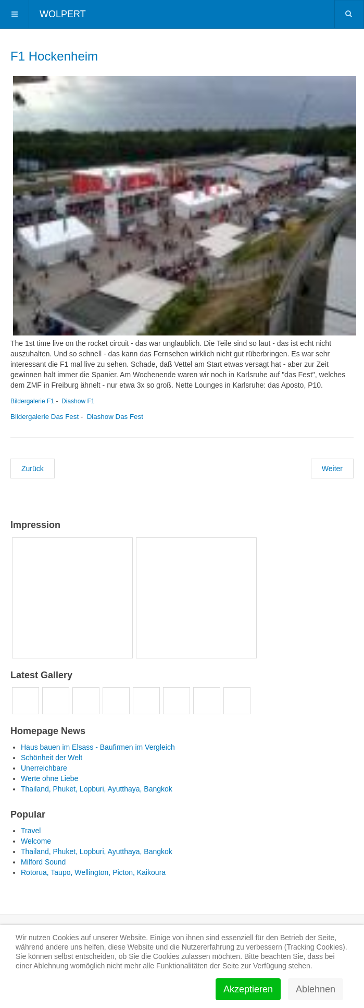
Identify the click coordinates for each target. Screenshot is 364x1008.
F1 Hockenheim (54, 56)
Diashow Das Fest (115, 417)
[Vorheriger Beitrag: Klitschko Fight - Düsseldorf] (32, 468)
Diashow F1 (77, 401)
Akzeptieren (248, 989)
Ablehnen (315, 989)
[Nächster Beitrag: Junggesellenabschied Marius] (332, 468)
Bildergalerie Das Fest (44, 417)
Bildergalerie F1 (32, 401)
